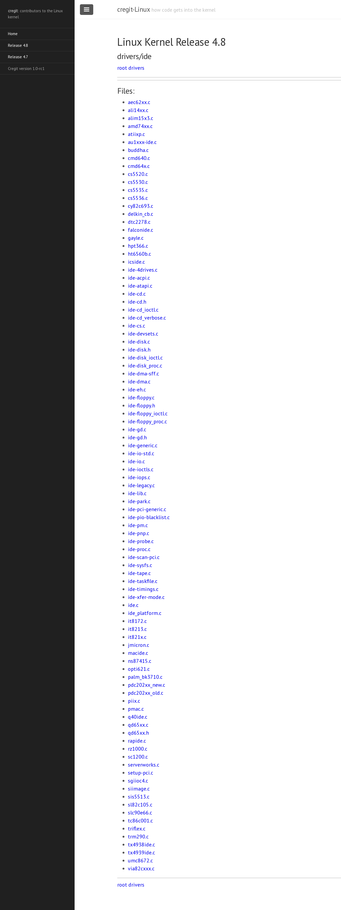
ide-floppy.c (141, 397)
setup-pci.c (140, 772)
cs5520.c (138, 174)
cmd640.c (139, 158)
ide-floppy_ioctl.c (148, 413)
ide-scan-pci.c (144, 557)
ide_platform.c (144, 613)
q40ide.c (137, 716)
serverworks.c (143, 764)
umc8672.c (140, 860)
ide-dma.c (139, 381)
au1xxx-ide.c (142, 142)
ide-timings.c (143, 589)
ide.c (133, 605)
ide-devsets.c (143, 333)
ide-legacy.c (141, 485)
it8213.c (137, 629)
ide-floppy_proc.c (147, 421)
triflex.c (136, 828)
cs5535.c (138, 190)
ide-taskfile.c (142, 581)
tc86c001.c (140, 820)
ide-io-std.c (141, 453)
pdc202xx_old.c (145, 692)
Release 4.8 (18, 45)
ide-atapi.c (140, 285)
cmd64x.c (139, 166)
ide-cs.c (136, 325)
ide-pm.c (138, 525)
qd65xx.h (138, 732)
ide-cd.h (137, 301)
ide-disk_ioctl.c (145, 357)
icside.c (136, 261)
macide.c (138, 653)
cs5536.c (138, 198)
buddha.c (138, 150)
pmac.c (136, 708)
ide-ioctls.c (140, 469)
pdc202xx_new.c (146, 684)
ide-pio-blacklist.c (149, 517)
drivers (136, 67)
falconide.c (140, 229)
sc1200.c (138, 756)
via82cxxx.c (141, 868)
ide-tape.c (139, 573)
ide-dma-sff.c (143, 373)
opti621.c (139, 668)
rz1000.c (137, 748)
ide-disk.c (139, 341)
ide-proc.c (139, 549)
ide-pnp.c (138, 533)
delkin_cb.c (140, 213)
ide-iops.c (139, 477)
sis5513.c (138, 796)
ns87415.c (139, 660)
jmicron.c (138, 645)
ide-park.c (139, 501)
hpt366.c (138, 245)
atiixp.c (136, 134)
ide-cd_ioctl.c (143, 309)
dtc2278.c (139, 221)
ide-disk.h (139, 349)
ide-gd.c (137, 429)
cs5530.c (138, 182)
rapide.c (137, 740)
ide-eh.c (137, 389)
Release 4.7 (18, 56)
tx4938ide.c (141, 844)
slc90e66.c (140, 812)
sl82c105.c (140, 804)
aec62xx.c (139, 102)
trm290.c (138, 836)
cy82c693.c (140, 205)
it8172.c (137, 621)
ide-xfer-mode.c (146, 597)
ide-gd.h (137, 437)
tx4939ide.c (141, 852)
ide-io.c (136, 461)
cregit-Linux (133, 9)
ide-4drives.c (142, 269)
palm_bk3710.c (145, 676)
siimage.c (139, 788)
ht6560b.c (139, 253)
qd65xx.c (138, 724)
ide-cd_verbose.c (147, 317)
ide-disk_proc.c (145, 365)
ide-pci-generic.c (147, 509)
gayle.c (136, 237)
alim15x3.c (140, 118)
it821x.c (137, 637)
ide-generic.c (142, 445)
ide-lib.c (137, 493)
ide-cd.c (137, 293)
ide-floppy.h (141, 405)
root (122, 67)
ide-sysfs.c (140, 565)
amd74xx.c (140, 126)
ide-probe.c (141, 541)
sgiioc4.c (138, 780)
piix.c (134, 700)
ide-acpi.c (139, 277)
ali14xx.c (138, 110)
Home (13, 33)
